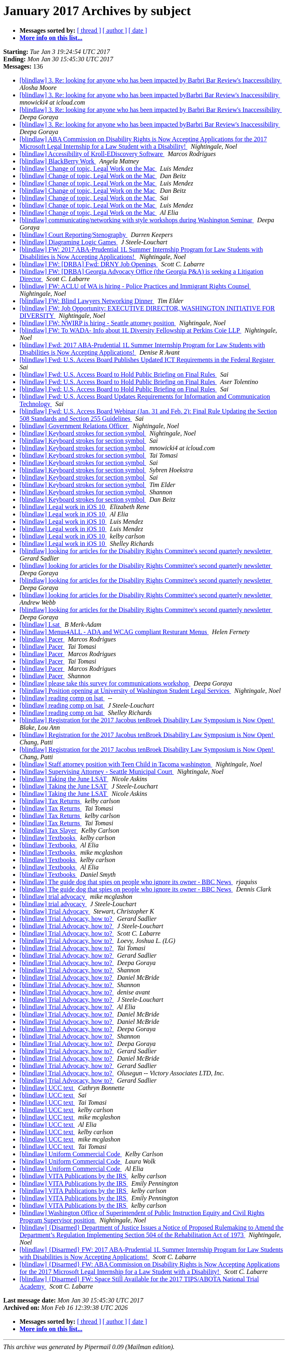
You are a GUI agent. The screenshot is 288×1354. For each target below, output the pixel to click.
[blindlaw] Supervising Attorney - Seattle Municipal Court (97, 771)
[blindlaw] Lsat (40, 624)
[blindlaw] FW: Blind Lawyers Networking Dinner (87, 300)
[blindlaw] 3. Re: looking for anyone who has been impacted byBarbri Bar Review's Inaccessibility (150, 95)
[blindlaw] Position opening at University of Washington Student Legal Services (125, 690)
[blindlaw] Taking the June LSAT (64, 778)
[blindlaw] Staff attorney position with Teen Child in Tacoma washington (116, 764)
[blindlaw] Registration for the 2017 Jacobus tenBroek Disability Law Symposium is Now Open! (147, 720)
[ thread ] (89, 30)
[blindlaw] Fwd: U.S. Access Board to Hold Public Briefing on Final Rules (118, 374)
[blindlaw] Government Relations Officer (74, 425)
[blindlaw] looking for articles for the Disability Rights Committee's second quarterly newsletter (146, 550)
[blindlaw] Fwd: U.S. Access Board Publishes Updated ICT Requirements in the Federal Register (147, 359)
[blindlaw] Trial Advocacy (55, 911)
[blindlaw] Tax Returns (51, 801)
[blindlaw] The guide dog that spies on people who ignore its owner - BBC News (126, 881)
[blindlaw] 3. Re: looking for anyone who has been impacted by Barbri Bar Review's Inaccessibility (151, 80)
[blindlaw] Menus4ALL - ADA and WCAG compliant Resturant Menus (114, 631)
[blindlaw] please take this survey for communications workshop (105, 683)
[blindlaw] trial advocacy (53, 896)
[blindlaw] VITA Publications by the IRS (74, 1176)
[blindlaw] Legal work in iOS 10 (63, 506)
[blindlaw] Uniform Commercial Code (71, 1154)
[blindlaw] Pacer (42, 639)
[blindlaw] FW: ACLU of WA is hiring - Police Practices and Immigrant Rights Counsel (135, 286)
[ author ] (115, 30)
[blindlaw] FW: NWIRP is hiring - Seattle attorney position (98, 323)
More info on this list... (51, 37)
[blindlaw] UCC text (47, 1087)
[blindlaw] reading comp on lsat (62, 698)
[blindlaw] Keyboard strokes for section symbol (83, 433)
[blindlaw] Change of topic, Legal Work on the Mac (88, 168)
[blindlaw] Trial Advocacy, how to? (67, 918)
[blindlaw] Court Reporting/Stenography (73, 234)
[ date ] (137, 30)
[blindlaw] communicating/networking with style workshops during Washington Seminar (137, 220)
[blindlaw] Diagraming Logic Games (69, 242)
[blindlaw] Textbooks (48, 837)
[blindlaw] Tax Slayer (49, 830)
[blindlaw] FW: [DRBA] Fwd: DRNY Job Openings (89, 264)
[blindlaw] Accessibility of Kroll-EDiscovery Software (92, 153)
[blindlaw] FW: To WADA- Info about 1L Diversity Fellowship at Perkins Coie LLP (130, 330)
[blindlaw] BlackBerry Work (58, 161)
